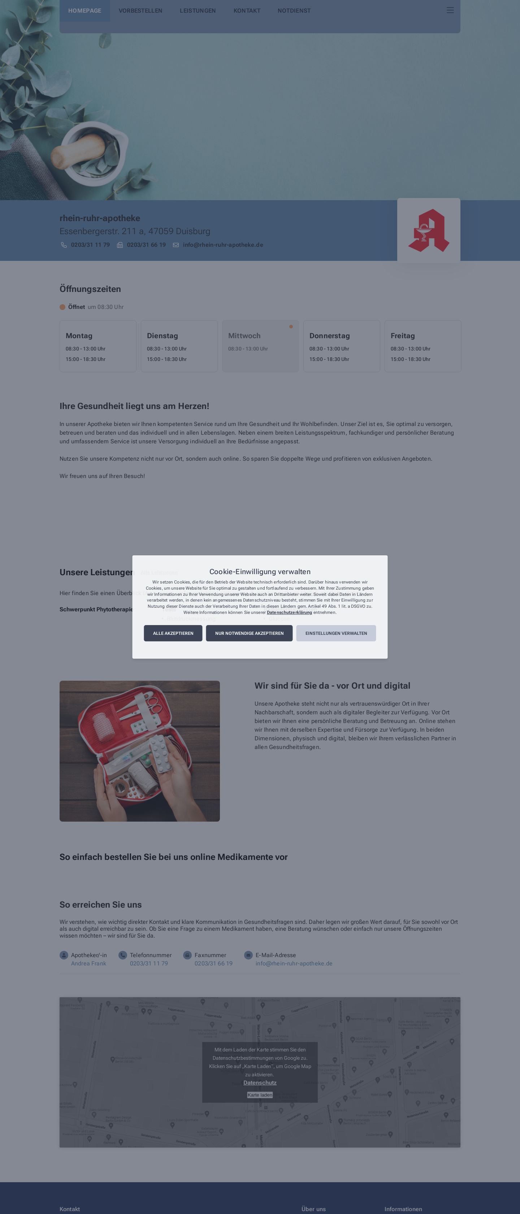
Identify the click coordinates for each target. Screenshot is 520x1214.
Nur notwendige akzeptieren (249, 633)
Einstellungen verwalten (336, 633)
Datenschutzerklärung (289, 612)
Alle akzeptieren (173, 633)
